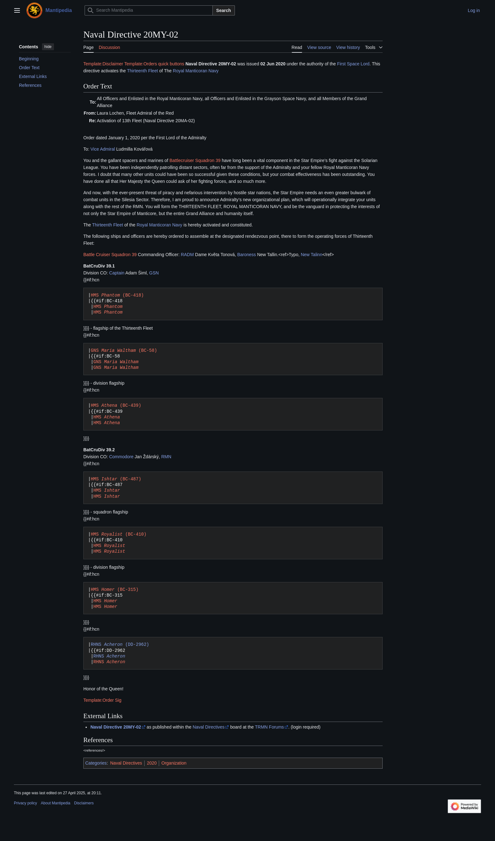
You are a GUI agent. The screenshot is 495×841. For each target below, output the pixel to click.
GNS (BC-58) (124, 350)
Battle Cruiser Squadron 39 (110, 254)
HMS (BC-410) (118, 534)
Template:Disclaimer (103, 63)
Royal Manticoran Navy (196, 70)
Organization (173, 763)
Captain (116, 272)
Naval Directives (208, 727)
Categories (96, 763)
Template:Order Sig (102, 700)
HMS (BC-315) (114, 589)
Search (223, 10)
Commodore (121, 456)
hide (48, 47)
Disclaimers (84, 803)
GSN (154, 272)
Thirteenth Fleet (142, 70)
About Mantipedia (55, 803)
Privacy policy (25, 803)
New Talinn (311, 254)
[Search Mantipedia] (149, 10)
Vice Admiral (103, 149)
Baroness (246, 254)
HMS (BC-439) (116, 405)
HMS (107, 306)
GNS (116, 362)
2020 (152, 763)
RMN (166, 456)
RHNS (109, 656)
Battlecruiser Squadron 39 (195, 160)
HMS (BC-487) (116, 479)
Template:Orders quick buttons (154, 63)
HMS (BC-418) (117, 295)
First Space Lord (353, 63)
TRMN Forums (269, 727)
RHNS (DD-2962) (120, 644)
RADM (187, 254)
